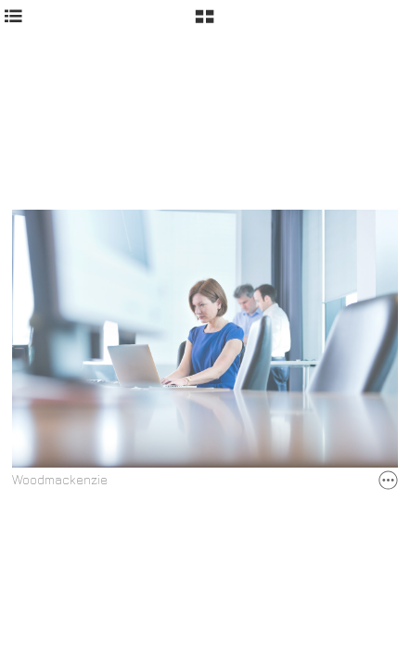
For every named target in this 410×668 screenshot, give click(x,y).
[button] (204, 23)
